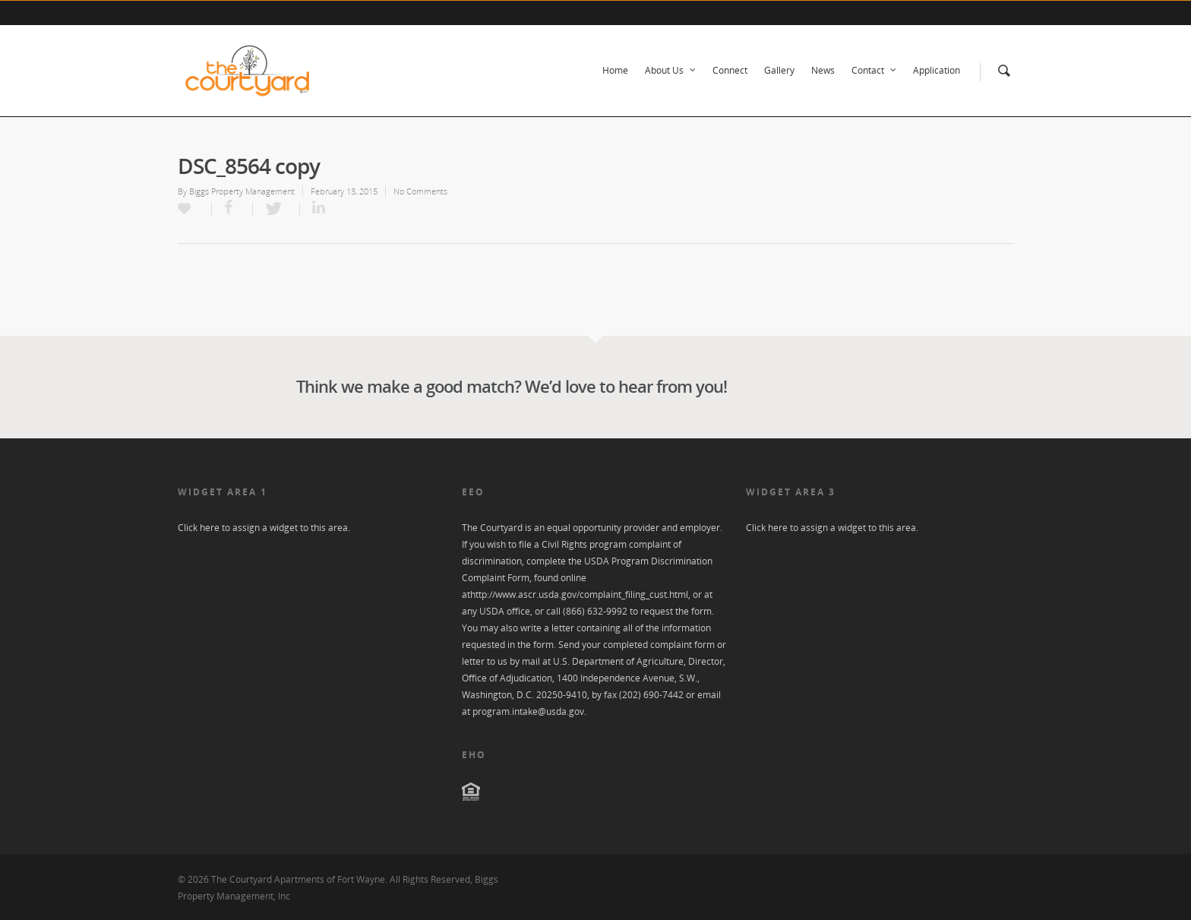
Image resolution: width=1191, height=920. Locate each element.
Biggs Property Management (242, 191)
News (823, 70)
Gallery (779, 70)
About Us (671, 70)
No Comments (420, 191)
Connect (729, 70)
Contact (874, 70)
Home (615, 70)
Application (936, 70)
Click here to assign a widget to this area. (264, 527)
